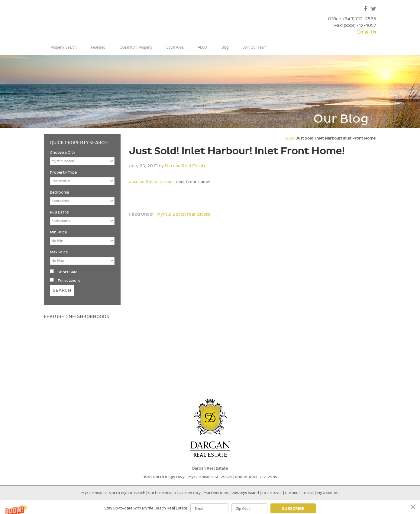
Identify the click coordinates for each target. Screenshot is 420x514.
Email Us (366, 32)
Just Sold (138, 184)
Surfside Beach (162, 495)
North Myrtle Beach (126, 495)
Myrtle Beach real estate (184, 216)
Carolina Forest (299, 495)
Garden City (190, 495)
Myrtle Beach (93, 495)
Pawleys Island (245, 495)
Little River (272, 495)
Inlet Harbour (161, 184)
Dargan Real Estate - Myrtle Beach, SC (92, 23)
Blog (290, 141)
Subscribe (293, 508)
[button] (210, 508)
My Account (328, 495)
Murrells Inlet (216, 495)
